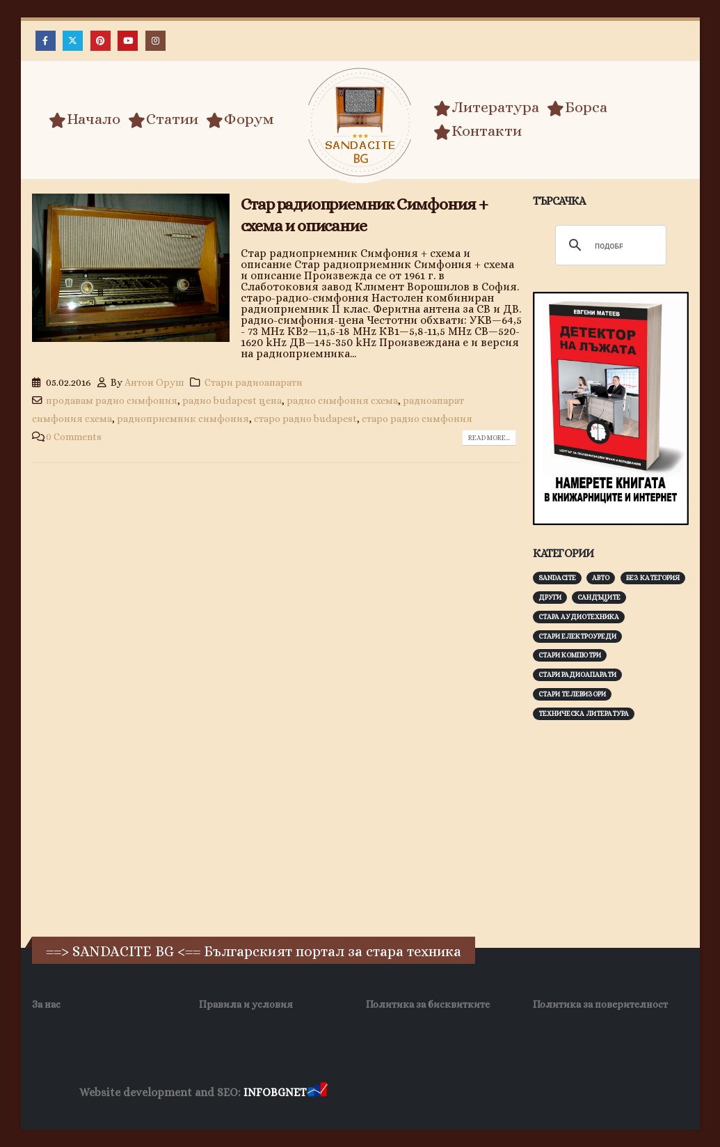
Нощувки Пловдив (590, 1093)
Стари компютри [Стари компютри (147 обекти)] (569, 655)
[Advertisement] (626, 827)
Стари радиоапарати (254, 382)
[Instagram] (155, 41)
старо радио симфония (417, 418)
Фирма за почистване (488, 1093)
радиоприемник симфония (183, 418)
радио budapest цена (232, 400)
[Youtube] (128, 41)
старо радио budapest (305, 418)
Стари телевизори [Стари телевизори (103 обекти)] (572, 694)
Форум (240, 119)
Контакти (477, 131)
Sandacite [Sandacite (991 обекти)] (557, 578)
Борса (577, 107)
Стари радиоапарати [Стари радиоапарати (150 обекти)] (577, 674)
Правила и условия (246, 1004)
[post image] (131, 268)
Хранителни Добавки (379, 1093)
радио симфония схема (342, 400)
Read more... (489, 438)
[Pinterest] (100, 41)
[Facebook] (45, 41)
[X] (73, 41)
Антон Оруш (154, 382)
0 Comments (74, 436)
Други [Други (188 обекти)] (549, 597)
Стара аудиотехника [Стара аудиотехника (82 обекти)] (578, 617)
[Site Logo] (360, 122)
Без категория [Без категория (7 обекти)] (653, 578)
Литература (486, 107)
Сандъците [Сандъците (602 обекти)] (599, 597)
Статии (163, 119)
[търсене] (609, 245)
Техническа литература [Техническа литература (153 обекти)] (583, 713)
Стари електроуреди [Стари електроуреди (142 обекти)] (577, 636)
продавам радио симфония (111, 400)
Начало (84, 119)
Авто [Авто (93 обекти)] (600, 578)
